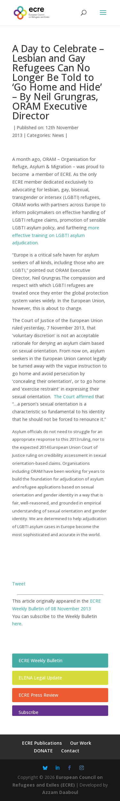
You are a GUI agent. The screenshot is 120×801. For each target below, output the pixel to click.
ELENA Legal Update (40, 678)
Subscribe (28, 712)
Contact (70, 751)
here (16, 624)
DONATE (43, 751)
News (58, 135)
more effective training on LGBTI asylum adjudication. (55, 235)
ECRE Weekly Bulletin (40, 660)
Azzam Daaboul (60, 792)
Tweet (19, 584)
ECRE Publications (42, 743)
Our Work (80, 743)
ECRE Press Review (38, 695)
